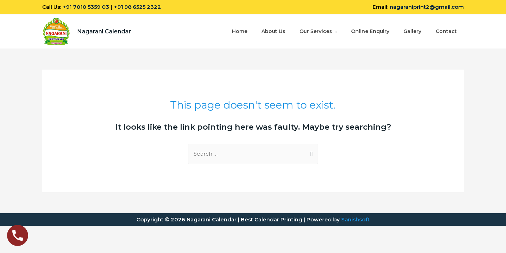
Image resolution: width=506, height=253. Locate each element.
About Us (272, 31)
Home (238, 31)
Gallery (412, 31)
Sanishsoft (355, 219)
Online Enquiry (369, 31)
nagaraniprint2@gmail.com (427, 7)
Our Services (315, 31)
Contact (445, 31)
